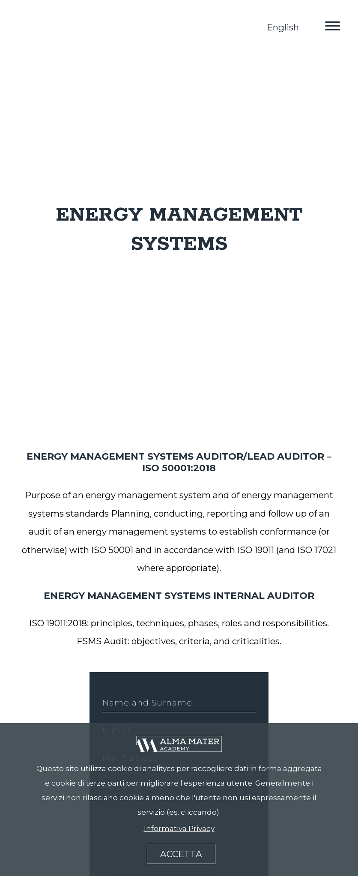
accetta (181, 854)
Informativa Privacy (179, 828)
